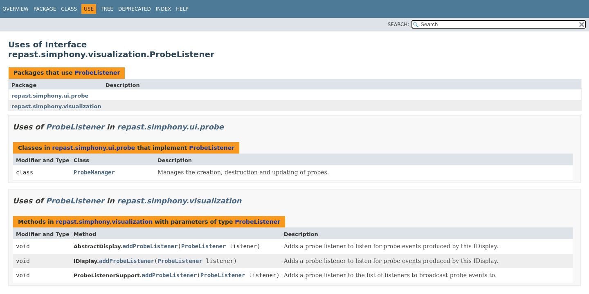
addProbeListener (150, 246)
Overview (15, 9)
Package (45, 9)
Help (182, 9)
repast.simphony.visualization (56, 106)
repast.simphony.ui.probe (49, 96)
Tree (107, 9)
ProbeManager (94, 172)
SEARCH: (398, 24)
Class (69, 9)
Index (163, 9)
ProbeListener (97, 72)
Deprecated (134, 9)
